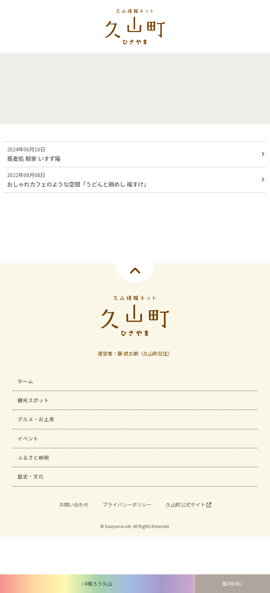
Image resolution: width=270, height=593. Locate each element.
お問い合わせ (74, 504)
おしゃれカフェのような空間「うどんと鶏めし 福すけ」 (78, 184)
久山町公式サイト (188, 504)
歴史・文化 (31, 476)
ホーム (25, 381)
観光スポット (33, 400)
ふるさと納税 (33, 457)
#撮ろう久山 (97, 583)
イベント (28, 438)
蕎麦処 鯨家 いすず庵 (33, 158)
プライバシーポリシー (127, 504)
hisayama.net (118, 526)
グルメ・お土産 (36, 419)
